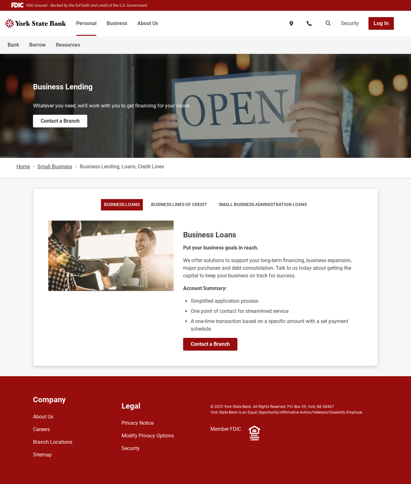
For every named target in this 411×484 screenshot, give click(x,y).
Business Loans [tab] (122, 204)
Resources (68, 45)
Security (350, 23)
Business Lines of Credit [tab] (179, 204)
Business (117, 23)
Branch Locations (52, 442)
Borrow (37, 45)
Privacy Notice (138, 423)
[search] (327, 23)
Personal (86, 23)
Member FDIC (225, 429)
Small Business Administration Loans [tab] (263, 204)
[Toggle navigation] (361, 41)
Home (23, 167)
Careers (41, 429)
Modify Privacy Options (148, 436)
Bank (13, 45)
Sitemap (42, 455)
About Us (147, 23)
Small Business (54, 167)
